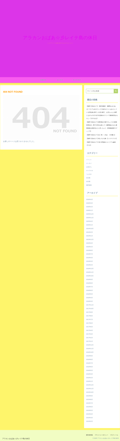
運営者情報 (89, 435)
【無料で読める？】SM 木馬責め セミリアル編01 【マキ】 (101, 143)
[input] (102, 91)
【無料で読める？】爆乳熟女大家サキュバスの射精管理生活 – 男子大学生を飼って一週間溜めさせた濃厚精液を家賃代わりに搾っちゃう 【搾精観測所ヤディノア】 (101, 126)
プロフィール (114, 435)
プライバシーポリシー (101, 435)
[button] (116, 91)
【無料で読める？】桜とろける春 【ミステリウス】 (101, 138)
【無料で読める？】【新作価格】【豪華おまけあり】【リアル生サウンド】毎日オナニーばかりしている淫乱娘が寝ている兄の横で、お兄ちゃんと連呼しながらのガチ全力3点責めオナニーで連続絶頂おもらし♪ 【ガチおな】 (102, 112)
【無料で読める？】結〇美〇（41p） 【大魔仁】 (101, 135)
